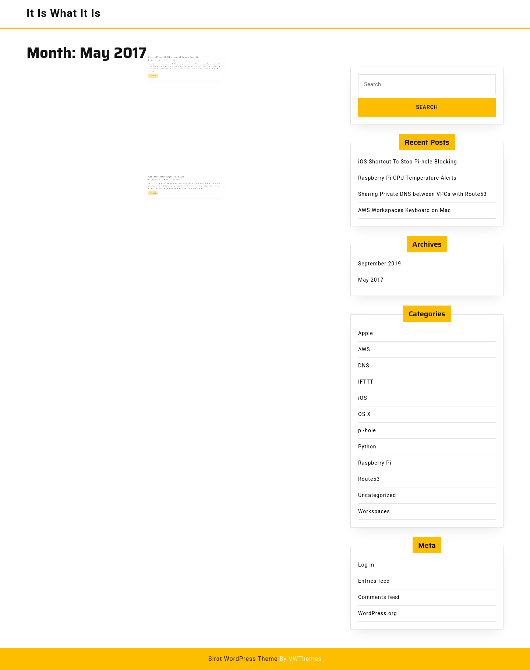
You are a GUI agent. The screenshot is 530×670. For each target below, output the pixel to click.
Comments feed (379, 597)
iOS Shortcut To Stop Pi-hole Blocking (407, 162)
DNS (364, 366)
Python (367, 447)
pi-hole (367, 430)
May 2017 (371, 280)
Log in (366, 565)
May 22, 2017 (159, 62)
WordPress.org (377, 613)
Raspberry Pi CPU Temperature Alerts (407, 178)
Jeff (166, 62)
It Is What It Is (63, 14)
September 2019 (379, 264)
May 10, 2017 (159, 181)
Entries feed (374, 581)
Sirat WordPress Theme (243, 659)
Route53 (369, 479)
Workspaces (374, 511)
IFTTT (366, 382)
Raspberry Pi (375, 463)
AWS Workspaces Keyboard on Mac (169, 179)
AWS (364, 349)
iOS (362, 398)
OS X (364, 414)
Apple (365, 333)
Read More (160, 75)
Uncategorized (377, 495)
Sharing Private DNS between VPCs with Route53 (175, 59)
